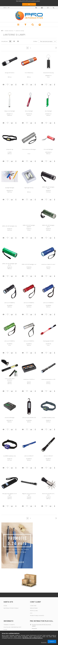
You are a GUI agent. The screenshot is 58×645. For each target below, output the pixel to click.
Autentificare (36, 7)
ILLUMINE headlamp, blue (9, 456)
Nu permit (43, 642)
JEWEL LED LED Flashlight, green (48, 226)
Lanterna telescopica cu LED (48, 379)
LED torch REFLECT (29, 456)
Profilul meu (34, 610)
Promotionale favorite (47, 7)
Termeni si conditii (9, 624)
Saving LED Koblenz (9, 72)
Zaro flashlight (48, 111)
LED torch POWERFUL (9, 302)
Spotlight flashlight (9, 187)
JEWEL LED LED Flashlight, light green (9, 264)
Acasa (5, 605)
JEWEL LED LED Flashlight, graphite (29, 226)
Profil (42, 7)
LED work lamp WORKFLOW (29, 417)
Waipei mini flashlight (9, 111)
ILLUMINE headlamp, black (48, 417)
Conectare (33, 605)
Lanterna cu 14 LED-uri (29, 379)
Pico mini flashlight (48, 149)
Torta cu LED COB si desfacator (9, 379)
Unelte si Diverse (9, 30)
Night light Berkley (28, 187)
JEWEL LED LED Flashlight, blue (9, 226)
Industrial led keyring (48, 72)
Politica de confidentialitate (12, 627)
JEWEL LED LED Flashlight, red (29, 264)
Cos (31, 613)
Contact (53, 7)
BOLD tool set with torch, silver (48, 494)
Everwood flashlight (9, 417)
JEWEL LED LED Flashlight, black (48, 187)
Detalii (3, 84)
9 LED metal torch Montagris (29, 149)
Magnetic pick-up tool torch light (29, 494)
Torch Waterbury (29, 72)
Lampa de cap (9, 149)
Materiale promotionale (11, 608)
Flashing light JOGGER (48, 341)
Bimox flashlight (29, 111)
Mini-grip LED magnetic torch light (9, 494)
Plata (5, 629)
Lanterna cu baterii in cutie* (48, 264)
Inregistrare (34, 608)
